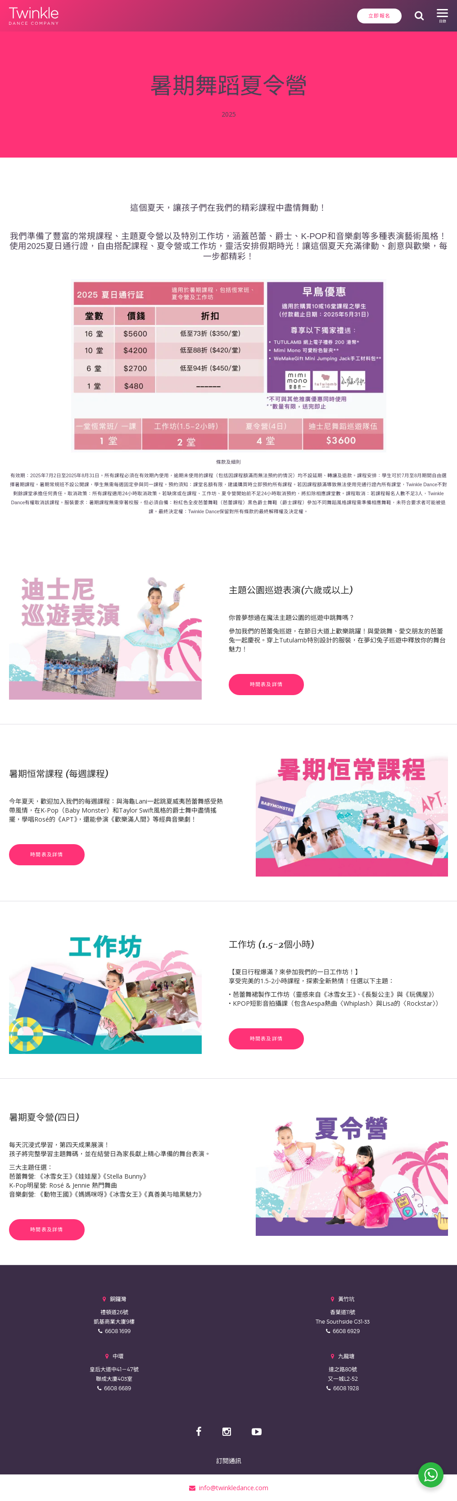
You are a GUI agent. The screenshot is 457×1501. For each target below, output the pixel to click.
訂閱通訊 (228, 1460)
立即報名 (378, 16)
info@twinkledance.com (228, 1487)
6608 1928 (346, 1387)
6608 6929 (346, 1330)
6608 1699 (118, 1330)
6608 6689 (117, 1387)
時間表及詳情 (266, 684)
